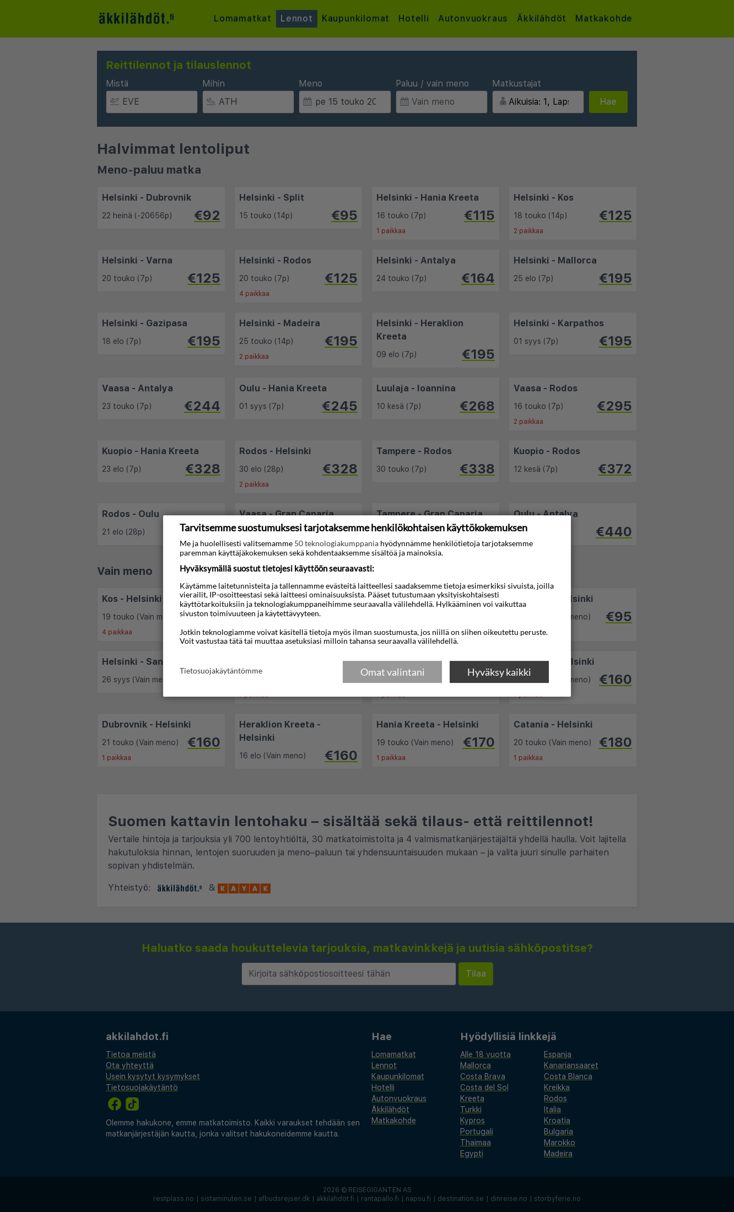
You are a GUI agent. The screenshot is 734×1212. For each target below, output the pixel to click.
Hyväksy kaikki (499, 672)
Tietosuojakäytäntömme (221, 671)
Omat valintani (392, 672)
